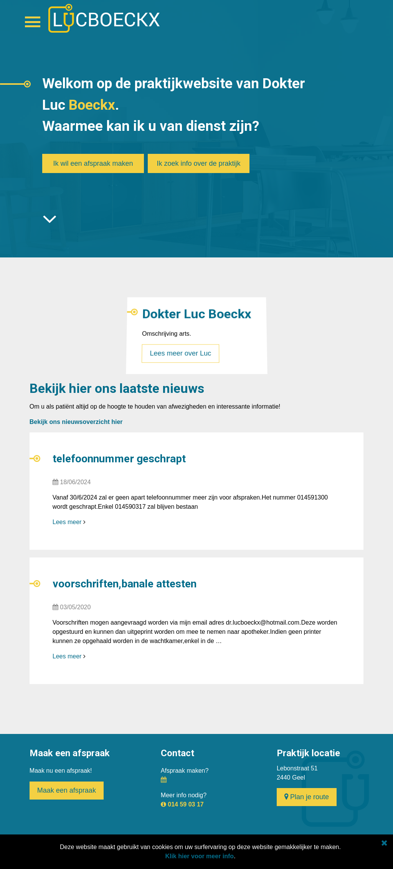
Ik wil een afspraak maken (93, 163)
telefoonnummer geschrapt (119, 458)
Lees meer (67, 522)
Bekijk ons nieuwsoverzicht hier (76, 422)
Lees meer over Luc (180, 349)
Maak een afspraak (66, 790)
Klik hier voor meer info (199, 856)
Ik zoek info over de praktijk (198, 163)
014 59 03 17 (185, 804)
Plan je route (306, 797)
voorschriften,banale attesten (124, 583)
